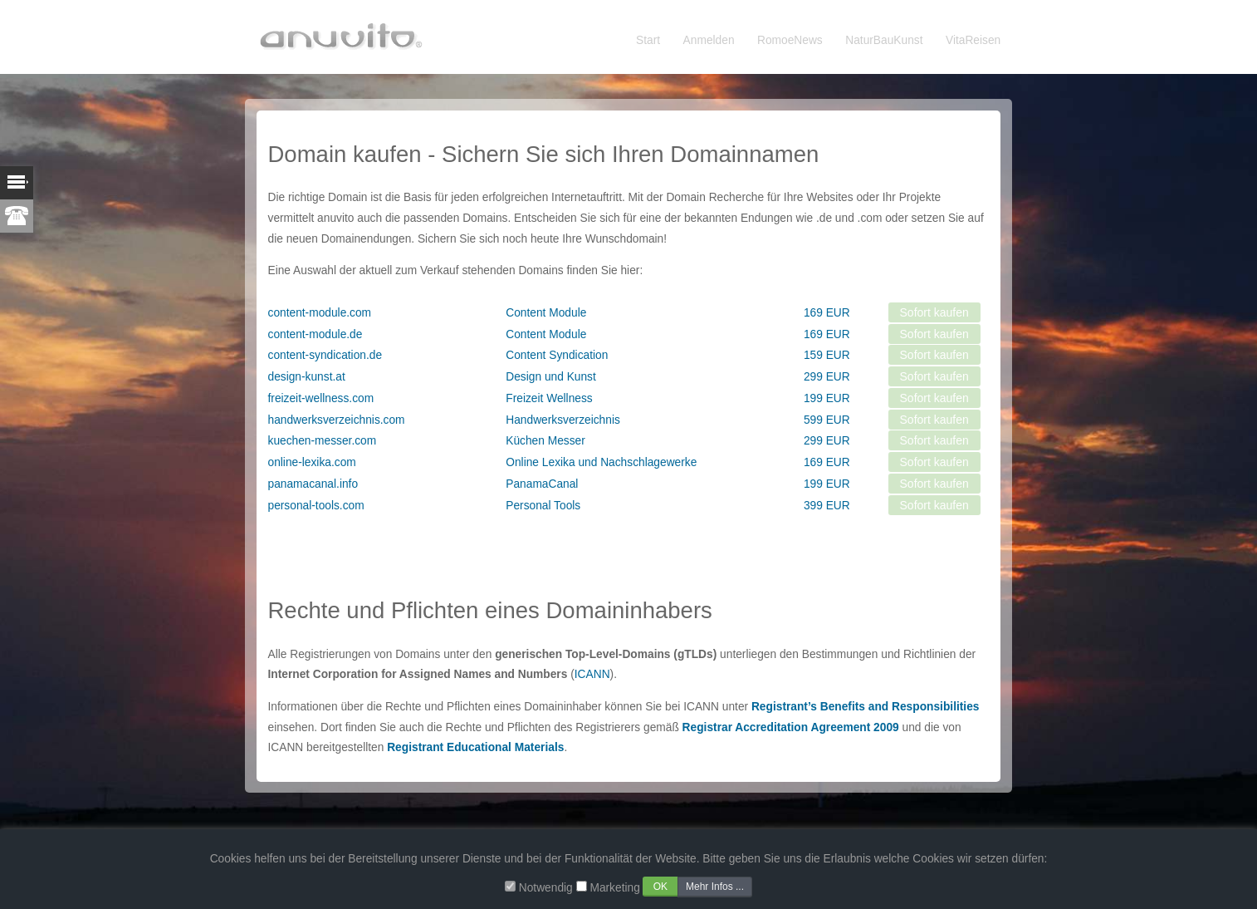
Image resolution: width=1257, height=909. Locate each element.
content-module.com (320, 313)
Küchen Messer (545, 441)
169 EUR (827, 313)
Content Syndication (557, 355)
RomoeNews (790, 40)
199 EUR (827, 398)
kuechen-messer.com (322, 441)
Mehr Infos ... (715, 886)
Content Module (546, 313)
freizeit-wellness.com (321, 398)
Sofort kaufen (934, 312)
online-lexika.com (312, 462)
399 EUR (827, 505)
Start (648, 40)
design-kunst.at (306, 377)
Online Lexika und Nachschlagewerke (601, 462)
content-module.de (315, 334)
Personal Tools (543, 505)
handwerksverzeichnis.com (336, 420)
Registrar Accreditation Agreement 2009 (790, 727)
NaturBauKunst (883, 40)
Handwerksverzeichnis (563, 420)
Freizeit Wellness (549, 398)
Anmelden (709, 40)
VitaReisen (973, 40)
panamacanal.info (313, 484)
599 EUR (827, 420)
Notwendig (546, 888)
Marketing (614, 888)
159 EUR (827, 355)
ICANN (592, 674)
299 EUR (827, 377)
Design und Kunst (551, 377)
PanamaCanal (542, 484)
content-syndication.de (325, 355)
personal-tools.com (316, 505)
